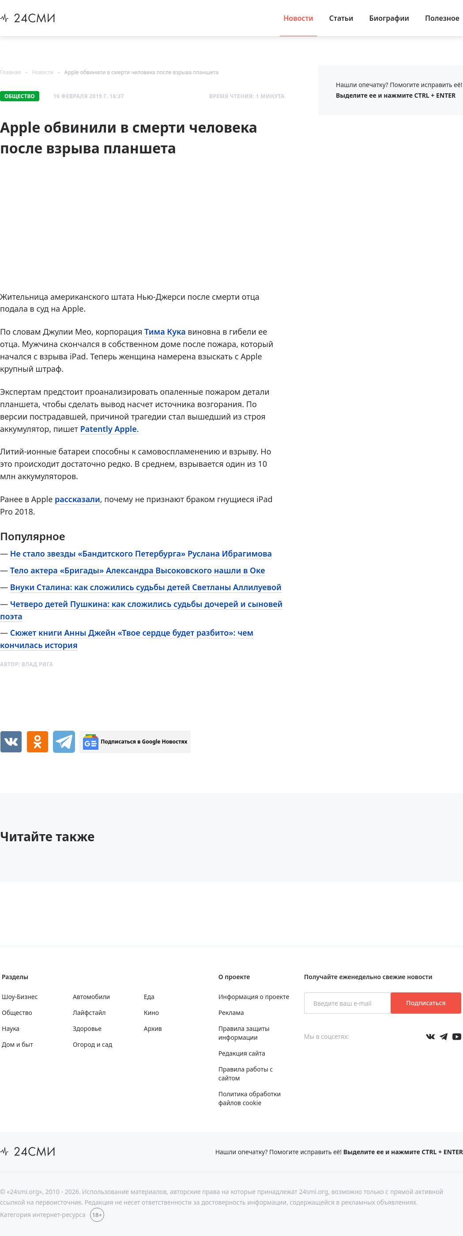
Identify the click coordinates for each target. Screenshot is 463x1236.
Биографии (389, 18)
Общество (19, 96)
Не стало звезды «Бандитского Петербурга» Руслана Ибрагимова (141, 553)
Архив (153, 1028)
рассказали (77, 499)
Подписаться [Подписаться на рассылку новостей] (425, 1003)
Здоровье (87, 1028)
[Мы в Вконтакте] (430, 1036)
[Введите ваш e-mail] (348, 1003)
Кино (151, 1012)
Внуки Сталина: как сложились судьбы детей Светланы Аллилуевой (146, 587)
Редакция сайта (241, 1053)
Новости (298, 18)
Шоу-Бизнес (20, 996)
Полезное (442, 18)
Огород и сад (92, 1044)
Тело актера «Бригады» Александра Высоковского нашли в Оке (137, 570)
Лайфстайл (89, 1012)
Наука (10, 1028)
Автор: (26, 664)
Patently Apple (108, 428)
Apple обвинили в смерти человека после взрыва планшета (141, 72)
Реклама (231, 1012)
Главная (10, 72)
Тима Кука (165, 331)
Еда (149, 996)
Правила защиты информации (244, 1032)
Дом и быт (17, 1044)
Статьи (341, 18)
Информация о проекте (253, 996)
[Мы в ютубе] (456, 1036)
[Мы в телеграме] (443, 1036)
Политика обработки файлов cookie (249, 1098)
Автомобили (91, 996)
